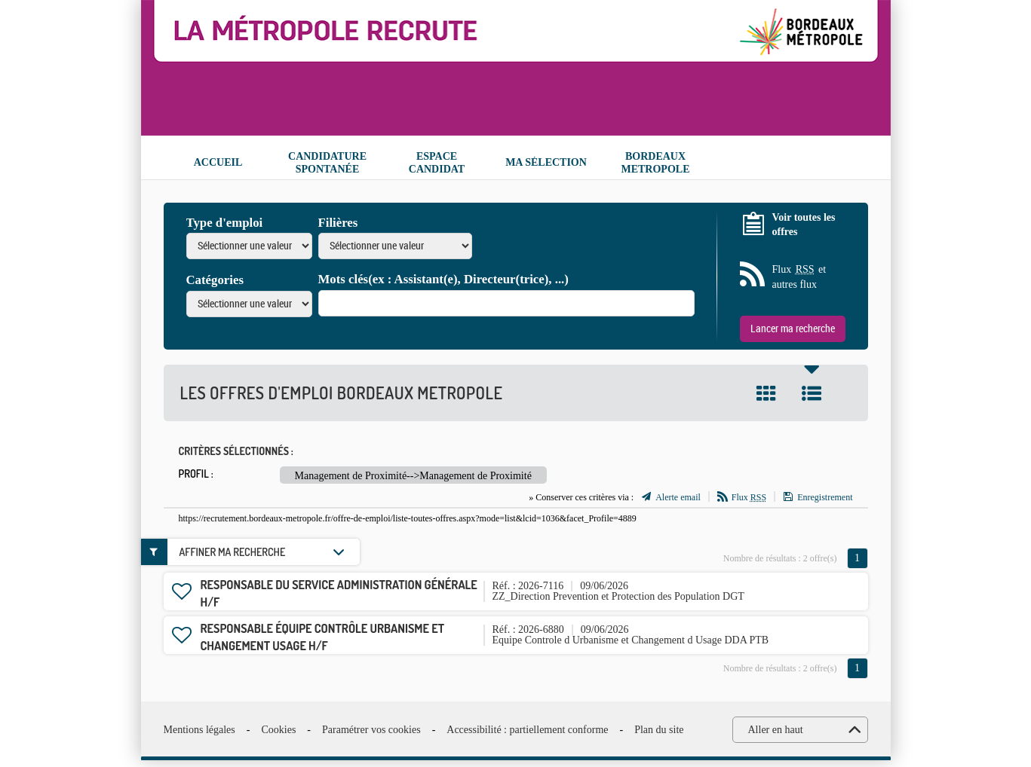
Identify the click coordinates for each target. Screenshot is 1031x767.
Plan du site (658, 729)
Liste (811, 393)
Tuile (766, 393)
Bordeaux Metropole (655, 163)
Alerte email (678, 497)
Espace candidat (437, 163)
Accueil (218, 162)
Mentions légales (199, 729)
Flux (749, 497)
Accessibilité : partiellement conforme (527, 729)
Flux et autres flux (799, 276)
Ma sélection (546, 162)
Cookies (278, 729)
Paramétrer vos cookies (371, 729)
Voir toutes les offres (804, 225)
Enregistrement (824, 497)
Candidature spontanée (327, 163)
